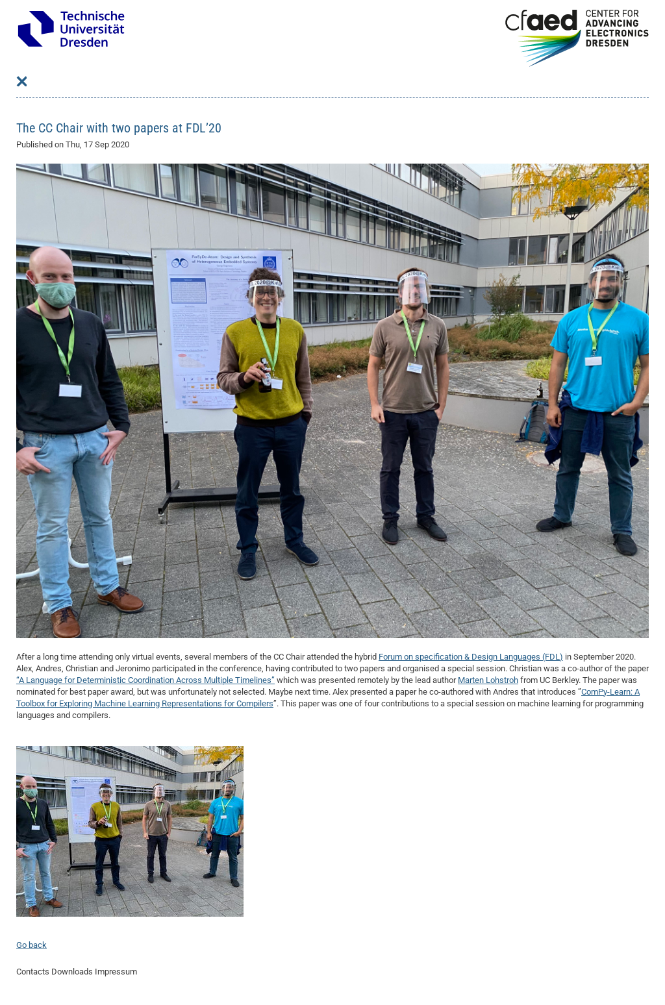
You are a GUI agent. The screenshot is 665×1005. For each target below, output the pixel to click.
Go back (31, 945)
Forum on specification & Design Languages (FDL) (471, 657)
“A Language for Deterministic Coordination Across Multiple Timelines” (145, 680)
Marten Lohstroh (488, 680)
